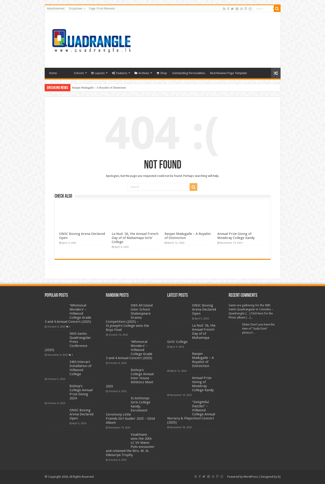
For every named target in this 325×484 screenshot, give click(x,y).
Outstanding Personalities (188, 73)
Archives (142, 73)
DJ (279, 476)
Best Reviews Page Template (228, 73)
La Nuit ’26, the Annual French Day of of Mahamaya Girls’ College (135, 238)
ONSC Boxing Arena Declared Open (81, 414)
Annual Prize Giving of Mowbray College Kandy (236, 236)
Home (53, 73)
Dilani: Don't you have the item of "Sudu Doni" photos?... (258, 328)
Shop (161, 73)
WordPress (251, 476)
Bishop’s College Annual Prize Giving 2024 (81, 392)
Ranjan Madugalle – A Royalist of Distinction (99, 87)
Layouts (98, 73)
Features (119, 73)
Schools (79, 73)
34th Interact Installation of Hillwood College (80, 368)
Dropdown (75, 8)
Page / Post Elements (102, 8)
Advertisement (56, 8)
